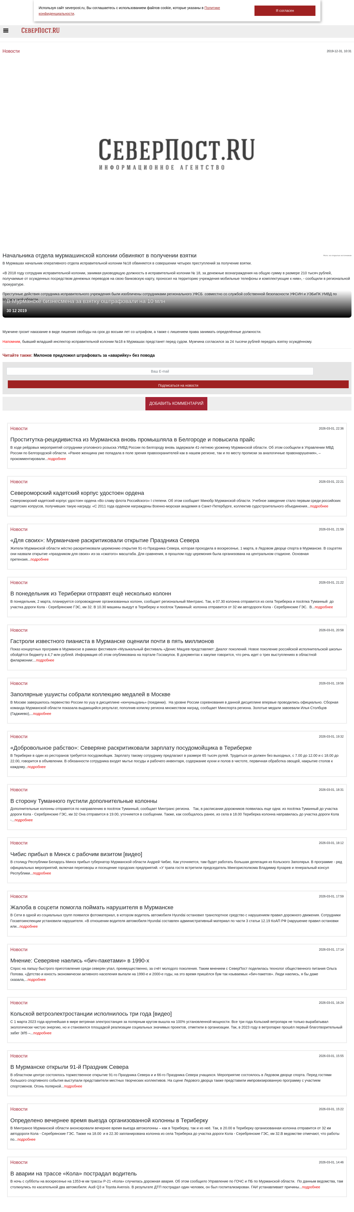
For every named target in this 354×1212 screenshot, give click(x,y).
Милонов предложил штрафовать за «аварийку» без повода (94, 355)
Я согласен (285, 11)
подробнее (57, 459)
